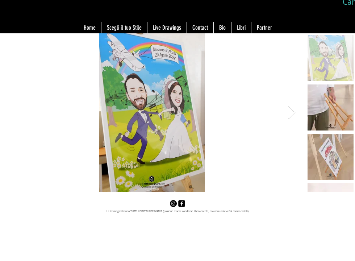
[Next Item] (292, 112)
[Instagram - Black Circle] (173, 203)
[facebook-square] (181, 203)
